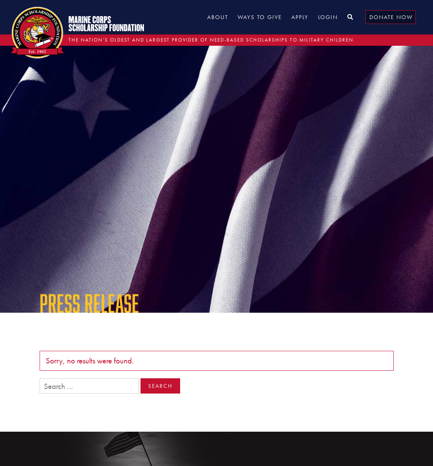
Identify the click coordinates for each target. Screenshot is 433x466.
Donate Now (391, 17)
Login (328, 17)
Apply (299, 17)
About (217, 17)
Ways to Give (260, 17)
